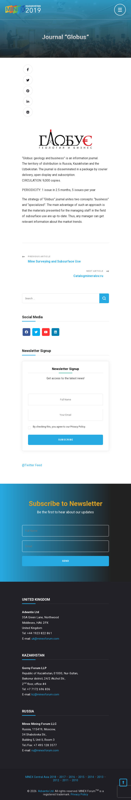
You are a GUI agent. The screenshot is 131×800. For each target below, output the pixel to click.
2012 (56, 780)
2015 (81, 776)
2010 (75, 780)
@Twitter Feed (32, 465)
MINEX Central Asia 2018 (40, 776)
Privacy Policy (79, 794)
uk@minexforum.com (45, 638)
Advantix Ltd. (46, 791)
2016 (72, 776)
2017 (62, 776)
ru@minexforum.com (45, 750)
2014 (91, 776)
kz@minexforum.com (45, 694)
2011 (65, 780)
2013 (100, 776)
